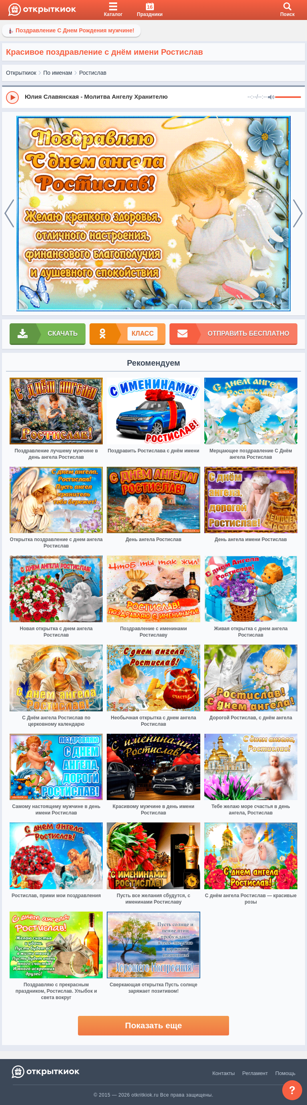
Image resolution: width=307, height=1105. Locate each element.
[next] (298, 214)
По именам (57, 73)
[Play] (12, 97)
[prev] (9, 214)
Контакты (223, 1073)
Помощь (285, 1073)
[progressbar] (288, 97)
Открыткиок (21, 73)
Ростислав (92, 73)
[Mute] (271, 98)
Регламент (255, 1073)
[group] (153, 97)
